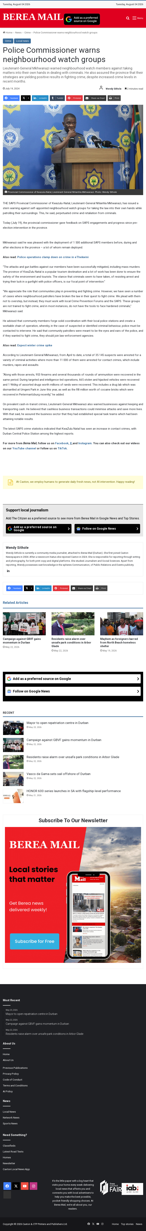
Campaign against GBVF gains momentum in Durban (64, 740)
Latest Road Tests (13, 1151)
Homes (7, 1157)
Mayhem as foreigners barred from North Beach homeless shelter (119, 642)
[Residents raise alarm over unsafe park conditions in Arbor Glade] (73, 623)
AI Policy (8, 1091)
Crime (27, 32)
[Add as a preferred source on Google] (82, 19)
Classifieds (9, 1145)
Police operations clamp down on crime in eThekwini (53, 257)
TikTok (62, 448)
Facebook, (62, 443)
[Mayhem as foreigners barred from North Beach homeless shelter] (121, 623)
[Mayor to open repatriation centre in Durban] (13, 728)
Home (7, 32)
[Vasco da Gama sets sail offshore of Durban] (13, 779)
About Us (8, 1060)
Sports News (10, 1123)
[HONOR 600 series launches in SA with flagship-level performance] (13, 796)
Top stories (127, 1224)
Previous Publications (15, 1067)
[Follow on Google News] (107, 528)
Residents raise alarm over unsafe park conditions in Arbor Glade (71, 642)
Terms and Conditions (15, 1085)
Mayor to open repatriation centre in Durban (57, 723)
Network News (11, 1117)
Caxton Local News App (16, 1169)
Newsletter (9, 1163)
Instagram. (85, 443)
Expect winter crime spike (34, 345)
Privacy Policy (11, 1073)
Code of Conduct (12, 1079)
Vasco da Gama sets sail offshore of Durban (58, 774)
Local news (22, 40)
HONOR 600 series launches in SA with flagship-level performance (74, 791)
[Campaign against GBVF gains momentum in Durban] (24, 623)
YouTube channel (24, 448)
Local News (9, 1111)
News (18, 32)
